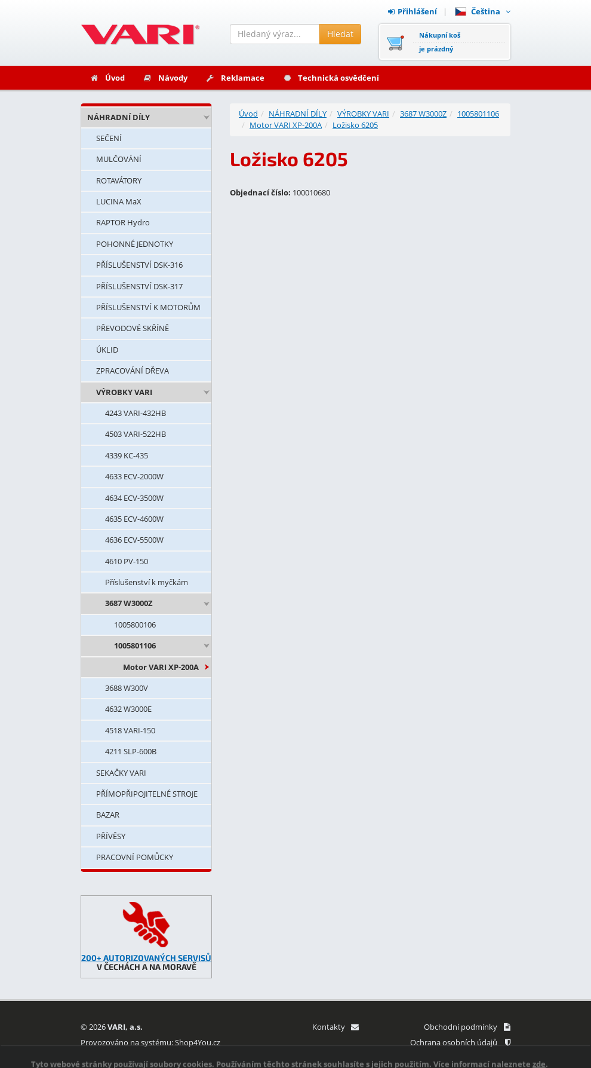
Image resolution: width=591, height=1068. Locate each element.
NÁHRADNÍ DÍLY (118, 117)
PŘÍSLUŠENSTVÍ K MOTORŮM (148, 307)
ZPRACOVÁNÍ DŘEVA (132, 370)
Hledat (340, 33)
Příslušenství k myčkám (146, 582)
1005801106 (135, 645)
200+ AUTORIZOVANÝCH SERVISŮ (146, 958)
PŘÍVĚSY (110, 836)
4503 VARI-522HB (135, 434)
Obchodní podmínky (467, 1026)
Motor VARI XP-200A (161, 667)
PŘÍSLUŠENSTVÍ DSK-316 (139, 264)
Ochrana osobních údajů (460, 1042)
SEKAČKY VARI (121, 772)
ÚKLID (107, 349)
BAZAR (107, 814)
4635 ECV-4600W (134, 518)
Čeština (482, 11)
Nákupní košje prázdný (439, 41)
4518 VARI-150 (130, 730)
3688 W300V (126, 688)
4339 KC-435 (126, 455)
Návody (165, 77)
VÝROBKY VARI (124, 392)
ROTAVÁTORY (118, 180)
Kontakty (335, 1026)
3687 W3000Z (129, 603)
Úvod (107, 77)
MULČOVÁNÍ (118, 159)
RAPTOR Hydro (123, 222)
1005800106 (135, 624)
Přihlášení (412, 11)
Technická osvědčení (330, 77)
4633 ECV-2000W (134, 476)
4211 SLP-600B (130, 751)
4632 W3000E (128, 708)
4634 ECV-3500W (134, 497)
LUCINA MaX (118, 201)
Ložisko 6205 (355, 125)
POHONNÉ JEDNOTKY (134, 243)
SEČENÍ (109, 138)
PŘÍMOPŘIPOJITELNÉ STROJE (147, 793)
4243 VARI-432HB (135, 413)
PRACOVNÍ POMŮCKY (134, 857)
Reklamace (234, 77)
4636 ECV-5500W (134, 539)
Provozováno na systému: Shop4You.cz (150, 1042)
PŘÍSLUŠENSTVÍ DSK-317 (139, 286)
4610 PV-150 (126, 561)
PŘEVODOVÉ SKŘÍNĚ (132, 328)
